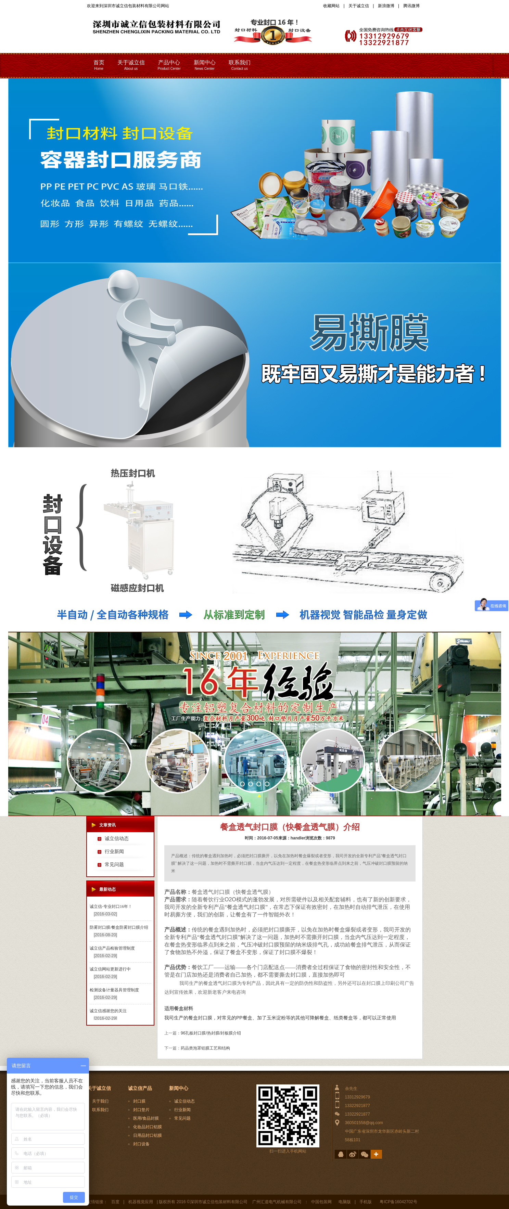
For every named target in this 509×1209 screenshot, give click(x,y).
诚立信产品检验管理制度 (112, 948)
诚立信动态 (117, 838)
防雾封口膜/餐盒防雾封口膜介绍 (119, 927)
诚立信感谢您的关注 (108, 1010)
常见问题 (114, 864)
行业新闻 (114, 851)
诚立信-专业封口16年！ (111, 906)
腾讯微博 (411, 5)
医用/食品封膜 (146, 1118)
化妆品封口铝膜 (147, 1126)
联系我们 (100, 1109)
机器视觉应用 (140, 1201)
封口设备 (141, 1144)
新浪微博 (386, 5)
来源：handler (291, 838)
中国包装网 (321, 1201)
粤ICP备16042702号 (398, 1201)
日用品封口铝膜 (147, 1135)
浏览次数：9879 (320, 838)
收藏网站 (331, 5)
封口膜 (139, 1101)
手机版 (365, 1201)
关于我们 (100, 1101)
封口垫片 (141, 1109)
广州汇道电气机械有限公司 (277, 1201)
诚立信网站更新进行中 (110, 969)
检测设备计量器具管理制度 (114, 990)
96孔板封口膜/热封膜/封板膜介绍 (211, 1033)
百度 (115, 1201)
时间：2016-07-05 (261, 838)
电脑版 (345, 1201)
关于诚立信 (358, 5)
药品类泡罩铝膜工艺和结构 (205, 1048)
